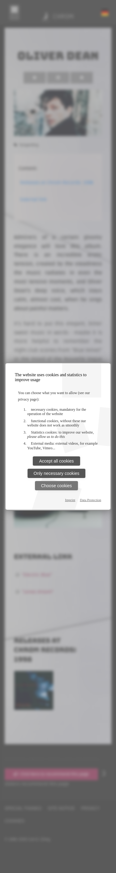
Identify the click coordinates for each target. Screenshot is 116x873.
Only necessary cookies (56, 473)
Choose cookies (56, 485)
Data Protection (90, 500)
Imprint (70, 500)
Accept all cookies (56, 461)
